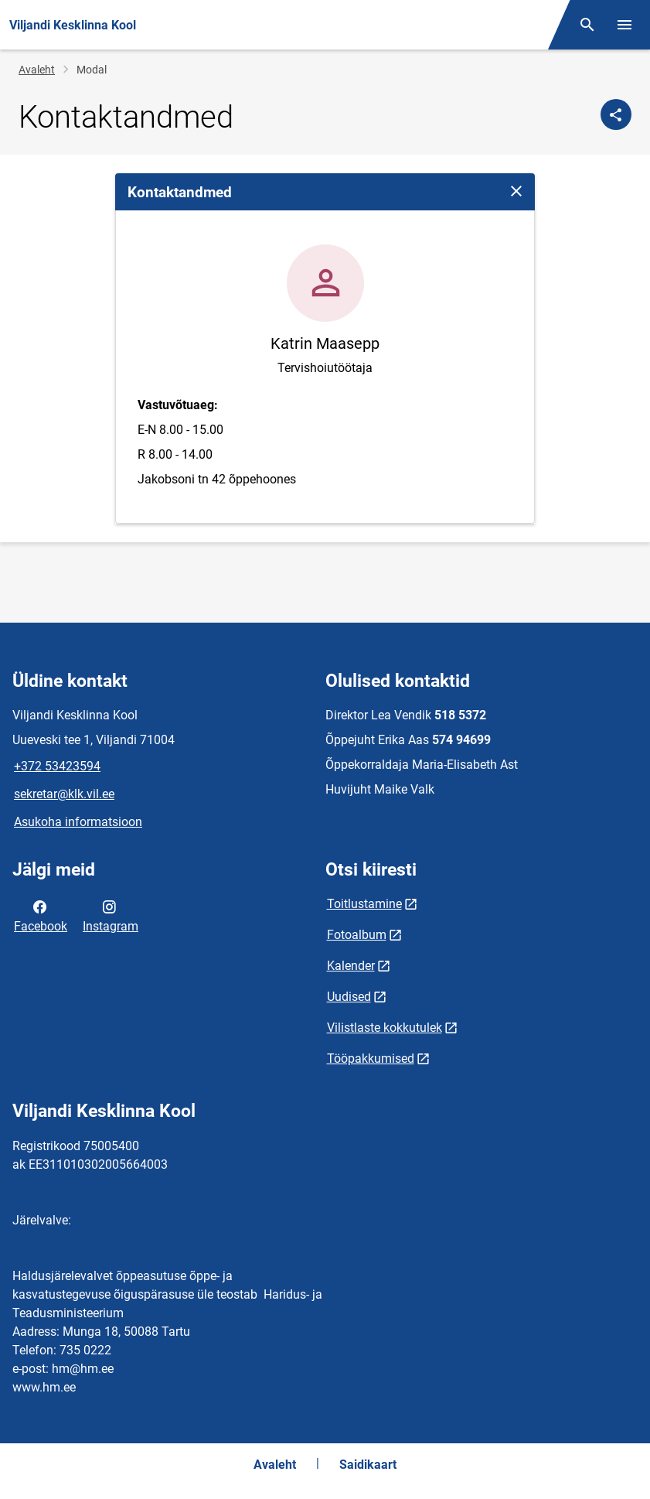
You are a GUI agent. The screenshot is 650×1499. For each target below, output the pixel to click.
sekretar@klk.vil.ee (64, 794)
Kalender (351, 965)
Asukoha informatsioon (78, 821)
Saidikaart (367, 1464)
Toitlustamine (364, 903)
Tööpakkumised (370, 1058)
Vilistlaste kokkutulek (384, 1027)
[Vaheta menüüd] (624, 24)
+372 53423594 (57, 766)
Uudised (349, 996)
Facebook (40, 915)
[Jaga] (616, 114)
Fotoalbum (356, 934)
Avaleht (37, 69)
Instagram (110, 915)
